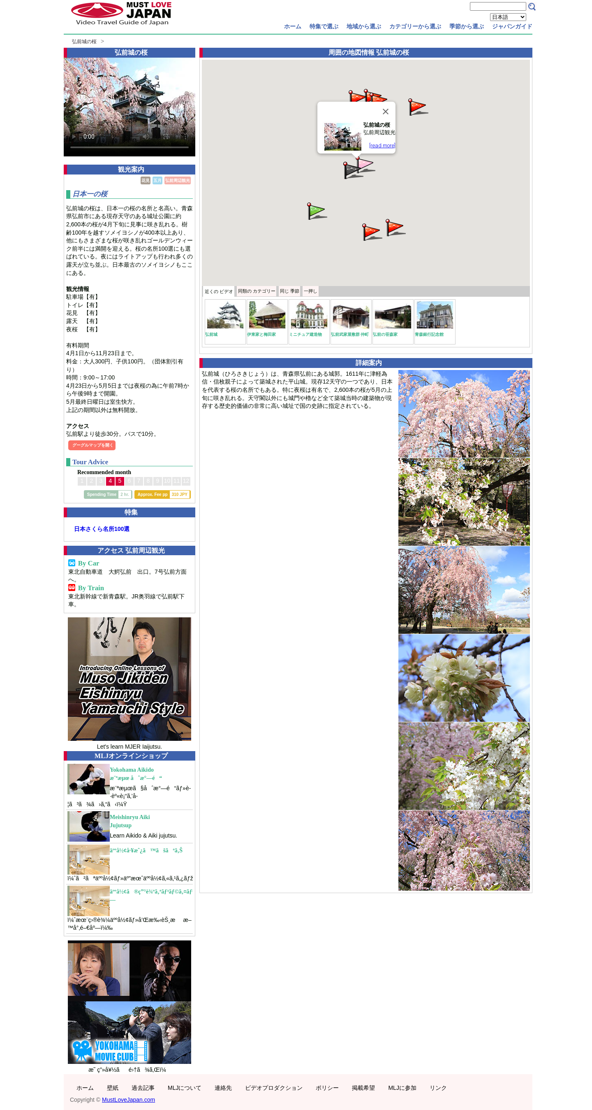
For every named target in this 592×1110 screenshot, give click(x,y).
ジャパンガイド (512, 26)
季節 (289, 291)
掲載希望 (363, 1087)
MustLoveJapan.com (128, 1099)
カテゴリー (256, 291)
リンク (438, 1087)
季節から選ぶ (466, 26)
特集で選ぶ (324, 26)
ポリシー (327, 1087)
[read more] (382, 145)
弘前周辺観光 (177, 180)
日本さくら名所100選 (102, 529)
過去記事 (143, 1087)
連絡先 (223, 1087)
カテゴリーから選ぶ (415, 26)
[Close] (385, 111)
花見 (145, 180)
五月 (157, 180)
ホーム (292, 26)
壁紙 (112, 1087)
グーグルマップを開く (92, 445)
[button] (364, 164)
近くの (219, 291)
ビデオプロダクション (274, 1087)
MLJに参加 (402, 1087)
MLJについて (184, 1087)
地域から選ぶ (364, 26)
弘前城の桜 (84, 41)
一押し (310, 291)
